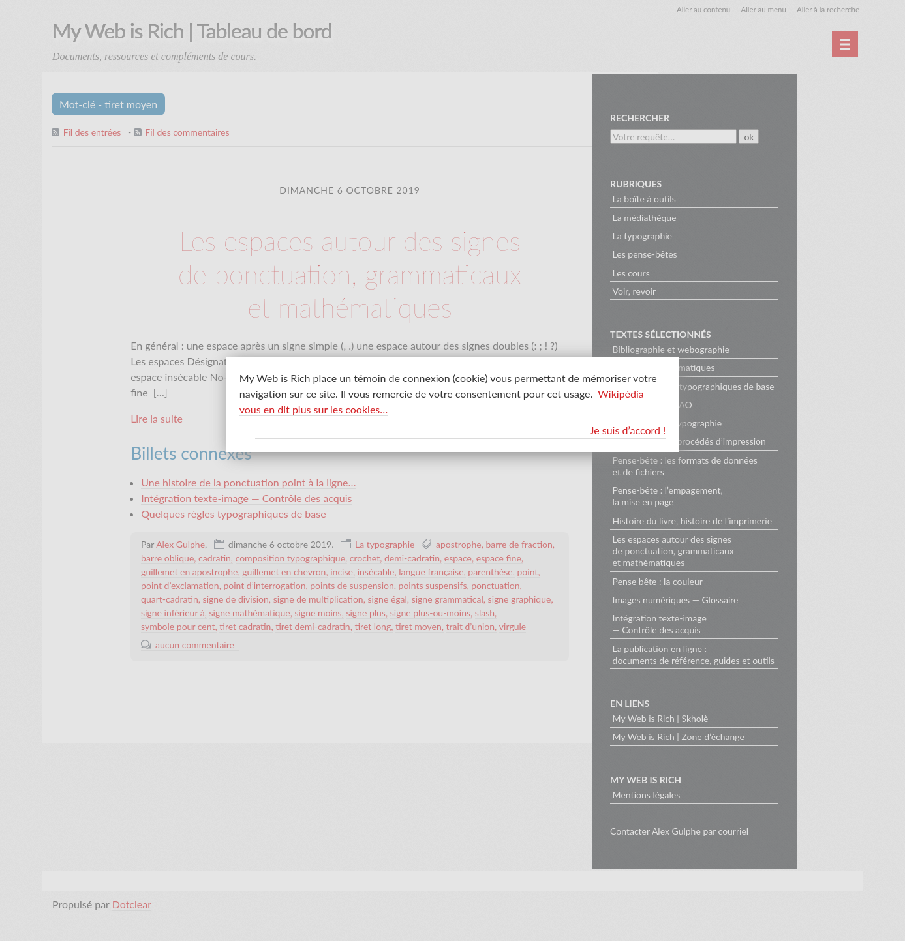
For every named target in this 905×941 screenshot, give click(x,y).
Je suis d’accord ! (628, 430)
